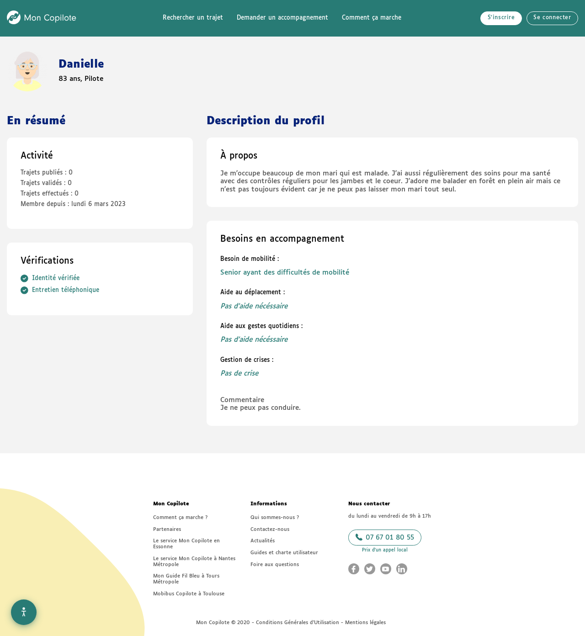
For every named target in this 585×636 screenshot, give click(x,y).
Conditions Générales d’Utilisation (297, 622)
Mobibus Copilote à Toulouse (188, 593)
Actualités (262, 540)
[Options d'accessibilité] (24, 612)
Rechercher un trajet (193, 18)
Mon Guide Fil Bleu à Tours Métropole (186, 578)
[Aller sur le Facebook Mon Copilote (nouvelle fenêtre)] (353, 568)
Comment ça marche (371, 18)
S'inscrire (501, 18)
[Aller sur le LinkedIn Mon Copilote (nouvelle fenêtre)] (401, 568)
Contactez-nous (269, 529)
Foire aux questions (274, 564)
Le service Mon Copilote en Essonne (186, 543)
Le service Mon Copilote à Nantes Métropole (194, 561)
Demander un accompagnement (282, 18)
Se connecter (552, 18)
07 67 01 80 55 (385, 537)
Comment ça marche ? (180, 517)
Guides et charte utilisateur (284, 552)
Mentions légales (365, 622)
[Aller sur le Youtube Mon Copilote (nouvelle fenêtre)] (385, 568)
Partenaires (167, 529)
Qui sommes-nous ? (274, 517)
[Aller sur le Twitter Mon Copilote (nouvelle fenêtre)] (369, 568)
